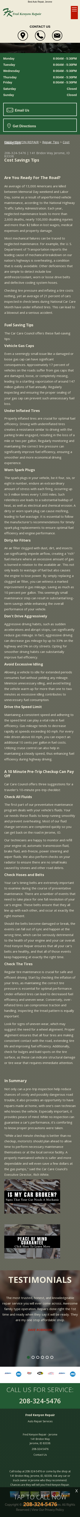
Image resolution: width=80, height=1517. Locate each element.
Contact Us (40, 1455)
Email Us (18, 110)
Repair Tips (50, 142)
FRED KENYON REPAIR (21, 142)
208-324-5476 (15, 153)
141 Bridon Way (41, 153)
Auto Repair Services (40, 1421)
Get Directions (21, 125)
